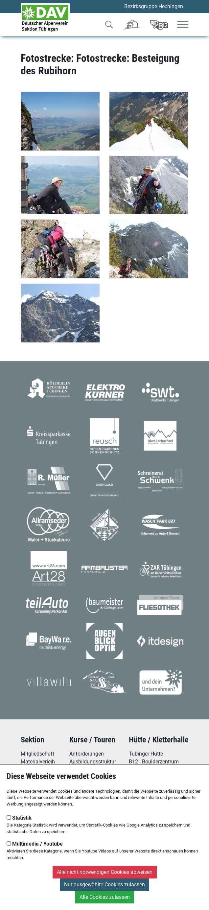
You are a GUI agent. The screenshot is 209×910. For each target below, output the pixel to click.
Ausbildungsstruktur (92, 761)
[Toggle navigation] (182, 25)
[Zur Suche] (109, 26)
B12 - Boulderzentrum (154, 761)
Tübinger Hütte (146, 754)
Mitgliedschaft (37, 754)
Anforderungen (86, 754)
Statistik (19, 818)
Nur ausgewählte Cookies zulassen (104, 884)
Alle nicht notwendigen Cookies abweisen (104, 872)
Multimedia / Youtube (35, 844)
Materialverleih (38, 761)
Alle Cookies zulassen (105, 897)
